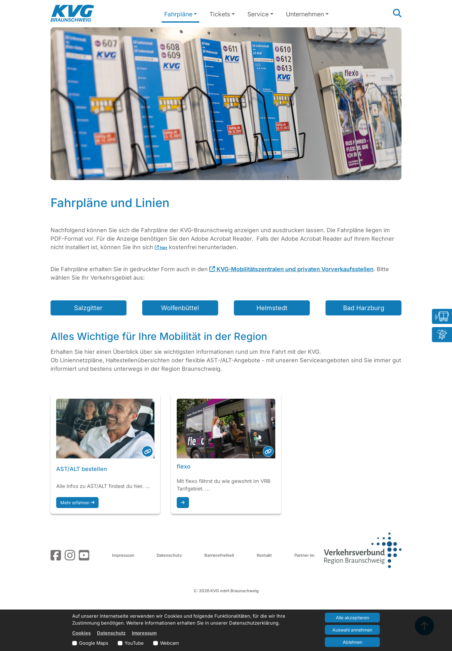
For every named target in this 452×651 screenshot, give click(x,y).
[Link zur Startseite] (72, 13)
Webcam (169, 643)
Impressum (123, 555)
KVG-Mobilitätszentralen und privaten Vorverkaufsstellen (291, 269)
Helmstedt (272, 308)
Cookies (81, 633)
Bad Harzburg (363, 308)
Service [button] (258, 14)
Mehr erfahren (77, 502)
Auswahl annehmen (352, 629)
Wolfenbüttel (180, 308)
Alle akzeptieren (352, 617)
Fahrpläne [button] (178, 14)
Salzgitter (88, 308)
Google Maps (93, 643)
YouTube (134, 643)
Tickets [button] (219, 14)
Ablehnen (352, 642)
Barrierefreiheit (219, 555)
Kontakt (264, 555)
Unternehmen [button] (305, 14)
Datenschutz (169, 555)
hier (161, 247)
